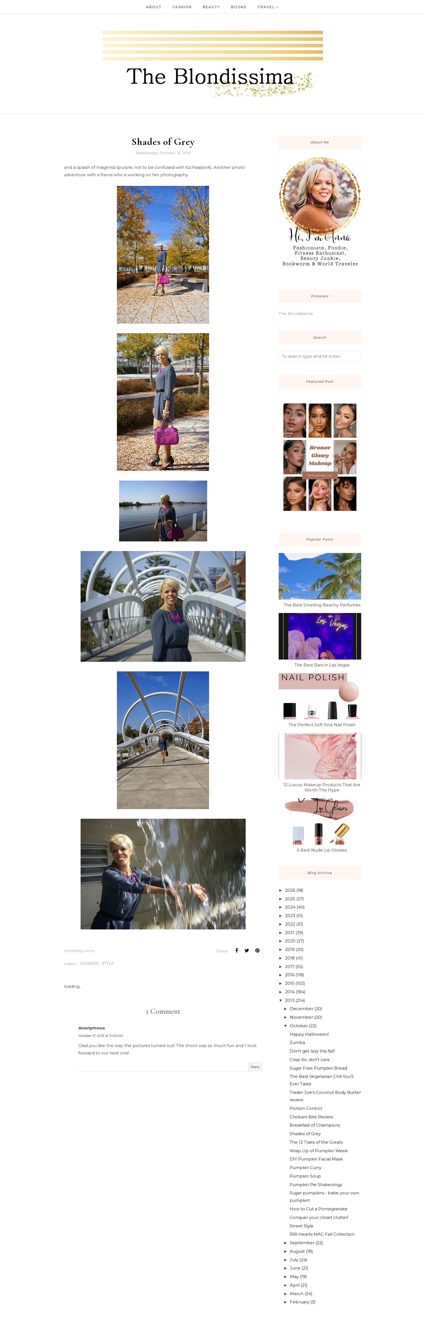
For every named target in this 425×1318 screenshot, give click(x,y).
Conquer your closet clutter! (319, 1217)
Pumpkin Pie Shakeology (316, 1184)
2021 (289, 932)
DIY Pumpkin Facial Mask (316, 1159)
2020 (290, 940)
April (295, 1285)
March (296, 1293)
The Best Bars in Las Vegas (322, 665)
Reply (255, 1067)
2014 (290, 991)
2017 (289, 966)
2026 (290, 890)
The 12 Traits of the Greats (316, 1142)
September (302, 1242)
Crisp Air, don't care (310, 1059)
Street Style (302, 1225)
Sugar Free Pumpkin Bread (318, 1068)
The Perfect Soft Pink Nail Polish (322, 724)
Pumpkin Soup (305, 1176)
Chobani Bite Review (311, 1116)
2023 (290, 915)
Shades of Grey (305, 1133)
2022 (290, 924)
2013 (289, 1000)
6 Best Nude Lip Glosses (322, 850)
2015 (289, 983)
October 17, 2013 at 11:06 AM (100, 1036)
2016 (289, 974)
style (108, 963)
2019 (290, 949)
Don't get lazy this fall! (312, 1051)
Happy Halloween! (309, 1034)
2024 (290, 907)
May (294, 1276)
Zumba (297, 1042)
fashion (89, 963)
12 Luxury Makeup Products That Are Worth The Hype (321, 787)
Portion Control (306, 1108)
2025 (290, 898)
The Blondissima (296, 313)
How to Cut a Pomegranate (318, 1208)
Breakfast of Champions (315, 1125)
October (299, 1025)
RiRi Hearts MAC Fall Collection (322, 1234)
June (295, 1268)
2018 (290, 958)
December (301, 1008)
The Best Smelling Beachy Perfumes (322, 605)
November (301, 1017)
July (294, 1259)
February (299, 1302)
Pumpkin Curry (305, 1167)
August (297, 1251)
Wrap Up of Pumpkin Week (319, 1150)
